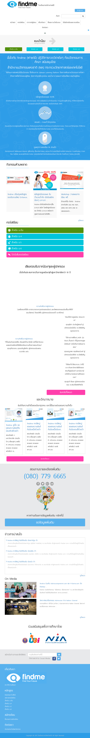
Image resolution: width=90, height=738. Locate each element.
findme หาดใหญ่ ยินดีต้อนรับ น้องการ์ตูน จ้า (22, 540)
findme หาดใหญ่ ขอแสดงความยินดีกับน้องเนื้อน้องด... (55, 426)
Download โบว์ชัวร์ (10, 695)
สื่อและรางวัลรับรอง (54, 22)
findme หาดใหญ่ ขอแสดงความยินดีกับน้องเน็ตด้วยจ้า (34, 426)
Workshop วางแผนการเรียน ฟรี (70, 195)
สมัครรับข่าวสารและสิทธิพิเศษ (15, 654)
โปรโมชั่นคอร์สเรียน (20, 255)
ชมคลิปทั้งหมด (66, 392)
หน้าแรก (12, 22)
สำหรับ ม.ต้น (14, 49)
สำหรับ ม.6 (76, 49)
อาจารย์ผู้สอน (31, 22)
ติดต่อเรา (45, 27)
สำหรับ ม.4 (34, 49)
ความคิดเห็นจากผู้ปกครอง (45, 306)
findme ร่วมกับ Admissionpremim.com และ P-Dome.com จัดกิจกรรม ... (61, 585)
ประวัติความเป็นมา (10, 685)
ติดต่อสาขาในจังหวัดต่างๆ (12, 729)
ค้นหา (58, 15)
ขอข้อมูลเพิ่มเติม (45, 522)
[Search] (71, 16)
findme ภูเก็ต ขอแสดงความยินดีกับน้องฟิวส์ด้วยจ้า (13, 428)
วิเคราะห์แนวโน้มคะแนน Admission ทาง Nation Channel (58, 600)
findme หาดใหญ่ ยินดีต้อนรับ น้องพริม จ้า (21, 551)
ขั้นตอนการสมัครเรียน (11, 719)
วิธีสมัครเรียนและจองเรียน (71, 22)
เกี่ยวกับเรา (41, 22)
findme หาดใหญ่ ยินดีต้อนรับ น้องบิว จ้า (20, 561)
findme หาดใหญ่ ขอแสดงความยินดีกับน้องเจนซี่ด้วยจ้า (76, 426)
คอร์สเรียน (21, 22)
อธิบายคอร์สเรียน (10, 698)
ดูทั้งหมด (82, 575)
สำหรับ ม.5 (55, 49)
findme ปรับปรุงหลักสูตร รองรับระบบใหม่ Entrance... (18, 195)
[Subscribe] (42, 654)
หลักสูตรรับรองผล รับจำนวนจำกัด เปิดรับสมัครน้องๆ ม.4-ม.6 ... (44, 197)
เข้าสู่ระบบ (80, 10)
